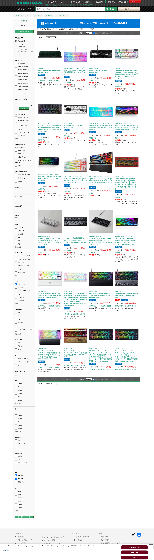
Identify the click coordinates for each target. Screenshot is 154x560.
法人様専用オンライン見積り (111, 543)
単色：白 (19, 346)
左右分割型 (19, 300)
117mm (18, 418)
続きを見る (18, 138)
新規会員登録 (123, 2)
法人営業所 (100, 2)
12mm (18, 501)
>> (83, 33)
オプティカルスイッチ (22, 259)
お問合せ (78, 540)
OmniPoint (19, 322)
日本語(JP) (19, 482)
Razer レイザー (22, 117)
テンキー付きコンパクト (23, 290)
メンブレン (19, 269)
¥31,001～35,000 (22, 83)
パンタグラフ (20, 262)
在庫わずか (21, 157)
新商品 (19, 181)
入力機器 (49, 15)
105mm (18, 400)
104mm (18, 396)
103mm (18, 393)
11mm (18, 494)
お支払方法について (23, 543)
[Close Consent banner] (151, 546)
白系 (17, 237)
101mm (18, 387)
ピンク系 (19, 234)
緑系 (17, 244)
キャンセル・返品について (53, 537)
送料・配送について (23, 540)
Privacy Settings (134, 547)
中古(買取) (111, 2)
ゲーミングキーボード (26, 51)
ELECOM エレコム (44, 236)
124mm (18, 497)
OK (134, 557)
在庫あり (19, 150)
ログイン (135, 2)
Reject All (134, 552)
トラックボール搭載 (22, 362)
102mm (18, 390)
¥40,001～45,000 (22, 89)
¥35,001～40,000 (22, 86)
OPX (17, 319)
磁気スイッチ (20, 272)
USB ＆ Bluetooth (21, 462)
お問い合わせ (76, 2)
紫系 (17, 240)
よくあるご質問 (49, 540)
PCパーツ (37, 15)
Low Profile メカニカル (22, 255)
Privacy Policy (6, 550)
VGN (18, 129)
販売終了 (19, 153)
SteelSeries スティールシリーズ (74, 68)
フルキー (19, 294)
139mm (18, 507)
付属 (17, 365)
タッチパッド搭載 (21, 358)
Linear (18, 316)
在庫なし (20, 165)
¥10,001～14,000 (22, 66)
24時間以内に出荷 (22, 174)
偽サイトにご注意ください (53, 543)
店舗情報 (87, 2)
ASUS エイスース (22, 132)
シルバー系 (19, 230)
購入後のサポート (82, 537)
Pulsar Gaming (93, 68)
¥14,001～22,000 (22, 69)
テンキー (19, 287)
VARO (65, 236)
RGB (17, 342)
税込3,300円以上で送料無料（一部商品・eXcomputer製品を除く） (70, 5)
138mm (18, 425)
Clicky (18, 312)
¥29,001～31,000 (22, 79)
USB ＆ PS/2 (20, 443)
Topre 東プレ (21, 125)
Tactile (18, 325)
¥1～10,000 (20, 63)
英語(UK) (19, 475)
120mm (18, 422)
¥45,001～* (20, 93)
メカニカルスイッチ (22, 265)
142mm (18, 428)
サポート (64, 2)
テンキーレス (20, 284)
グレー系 (19, 227)
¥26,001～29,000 (22, 76)
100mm (18, 383)
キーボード (62, 15)
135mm (18, 504)
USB (17, 440)
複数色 (18, 349)
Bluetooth (19, 456)
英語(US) (19, 478)
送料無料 (20, 178)
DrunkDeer (20, 135)
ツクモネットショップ (22, 15)
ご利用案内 (52, 2)
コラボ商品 (19, 54)
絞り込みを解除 (20, 41)
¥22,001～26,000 (22, 73)
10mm (18, 491)
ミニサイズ (19, 297)
